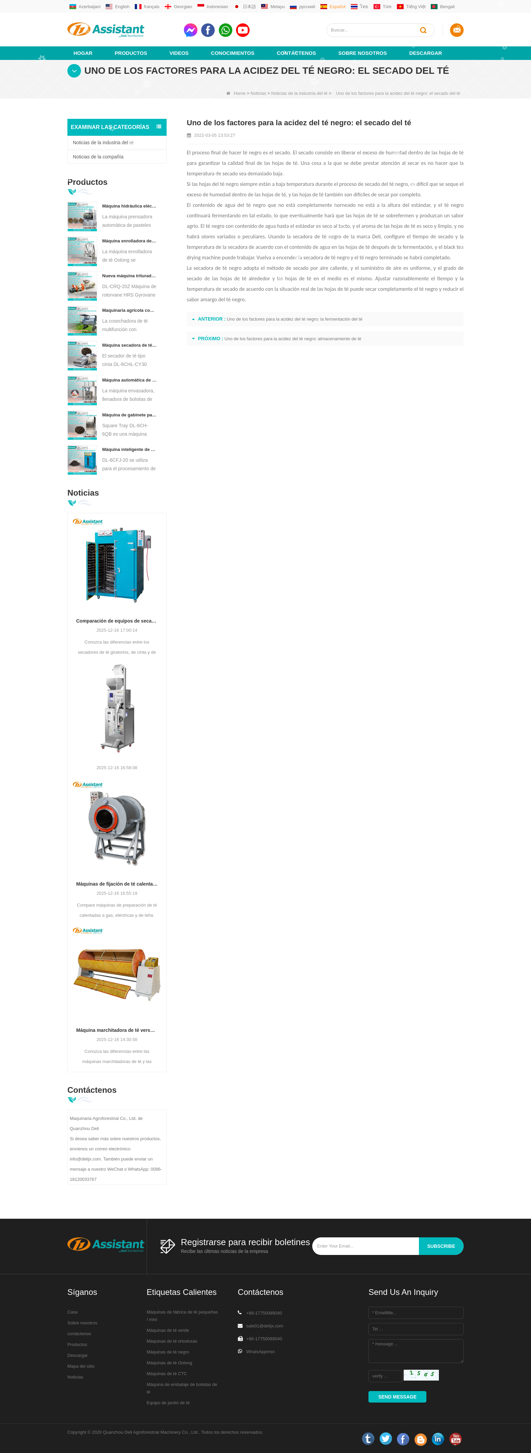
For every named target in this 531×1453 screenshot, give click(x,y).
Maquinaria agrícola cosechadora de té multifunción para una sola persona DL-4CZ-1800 (129, 310)
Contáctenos (296, 53)
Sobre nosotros (362, 53)
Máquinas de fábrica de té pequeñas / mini (182, 1315)
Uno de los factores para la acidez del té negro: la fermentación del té (294, 319)
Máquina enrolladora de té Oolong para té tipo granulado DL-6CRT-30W (129, 240)
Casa (72, 1312)
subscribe (441, 1246)
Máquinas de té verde (168, 1330)
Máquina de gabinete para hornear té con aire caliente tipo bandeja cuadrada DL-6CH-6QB (129, 414)
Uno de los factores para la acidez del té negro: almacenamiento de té (293, 338)
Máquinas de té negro (168, 1351)
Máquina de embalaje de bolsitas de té (182, 1388)
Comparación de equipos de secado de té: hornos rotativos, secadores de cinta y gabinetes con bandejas (117, 621)
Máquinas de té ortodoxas (172, 1341)
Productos (131, 53)
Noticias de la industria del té (299, 93)
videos (179, 53)
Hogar (82, 53)
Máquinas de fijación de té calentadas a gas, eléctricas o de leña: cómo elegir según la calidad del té (117, 884)
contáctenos (79, 1333)
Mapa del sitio (80, 1366)
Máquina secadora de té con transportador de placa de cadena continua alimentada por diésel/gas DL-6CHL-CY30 (129, 345)
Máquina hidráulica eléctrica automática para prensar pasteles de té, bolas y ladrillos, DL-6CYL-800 (129, 206)
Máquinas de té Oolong (169, 1362)
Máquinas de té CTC (167, 1373)
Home (236, 93)
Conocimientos (232, 53)
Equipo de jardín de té (168, 1402)
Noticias (258, 93)
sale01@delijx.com (264, 1325)
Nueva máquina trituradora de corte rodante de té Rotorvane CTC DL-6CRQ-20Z (129, 275)
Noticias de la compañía (98, 156)
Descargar (425, 53)
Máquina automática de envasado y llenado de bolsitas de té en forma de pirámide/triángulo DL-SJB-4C (129, 380)
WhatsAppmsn (260, 1351)
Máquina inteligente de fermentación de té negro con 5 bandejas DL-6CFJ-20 (129, 449)
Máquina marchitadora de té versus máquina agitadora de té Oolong (117, 1030)
